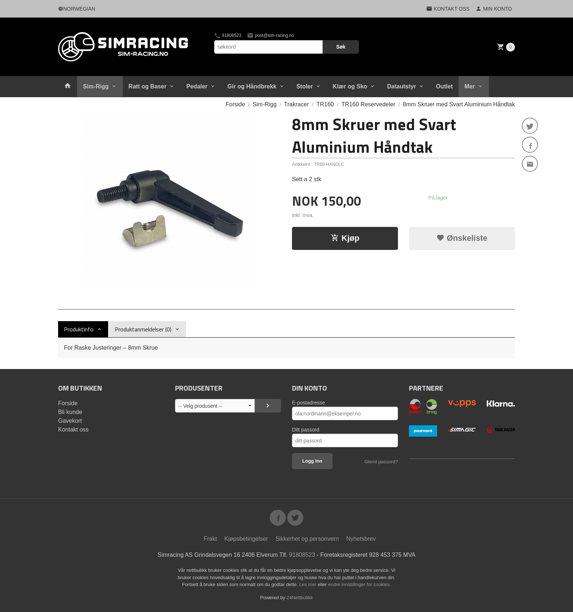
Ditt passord (305, 430)
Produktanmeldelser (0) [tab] (143, 329)
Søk (341, 47)
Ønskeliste (461, 238)
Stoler (304, 86)
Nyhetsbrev (361, 539)
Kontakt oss (73, 429)
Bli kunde (70, 412)
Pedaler (197, 86)
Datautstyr (401, 86)
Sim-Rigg (96, 86)
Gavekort (70, 421)
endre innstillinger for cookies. (359, 584)
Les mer (308, 584)
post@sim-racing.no (270, 35)
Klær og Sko (350, 86)
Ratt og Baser (148, 86)
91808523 (228, 35)
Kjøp (345, 238)
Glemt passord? (381, 461)
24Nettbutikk (299, 597)
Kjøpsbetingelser (246, 539)
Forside (235, 104)
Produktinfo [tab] (79, 329)
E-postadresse (308, 403)
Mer (469, 86)
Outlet (444, 86)
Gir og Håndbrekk (251, 86)
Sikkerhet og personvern (307, 539)
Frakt (210, 539)
